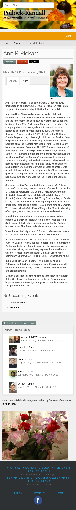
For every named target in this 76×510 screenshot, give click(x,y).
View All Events (19, 302)
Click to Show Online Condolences (19, 323)
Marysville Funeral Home (19, 477)
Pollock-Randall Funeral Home (21, 467)
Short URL (22, 62)
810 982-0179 (43, 471)
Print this (14, 307)
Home (5, 43)
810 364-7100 (43, 481)
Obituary (13, 81)
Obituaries (19, 43)
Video (25, 81)
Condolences (9, 62)
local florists (8, 403)
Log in (70, 25)
